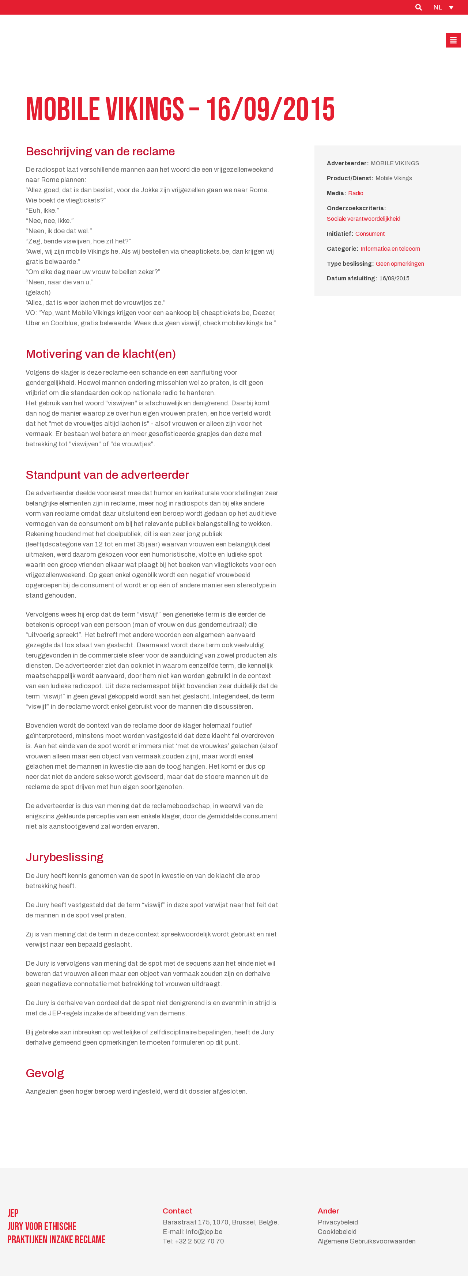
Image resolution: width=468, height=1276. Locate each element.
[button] (453, 40)
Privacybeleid (338, 1222)
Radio (355, 193)
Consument (370, 234)
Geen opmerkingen (400, 264)
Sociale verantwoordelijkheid (363, 219)
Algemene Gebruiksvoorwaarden (367, 1241)
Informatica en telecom (390, 249)
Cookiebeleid (337, 1231)
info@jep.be (204, 1231)
